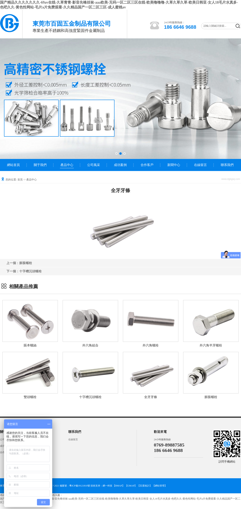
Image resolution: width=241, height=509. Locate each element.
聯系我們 (227, 165)
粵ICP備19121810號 (79, 485)
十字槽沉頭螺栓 (24, 271)
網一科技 (107, 485)
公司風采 (93, 165)
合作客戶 (147, 165)
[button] (116, 153)
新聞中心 (173, 165)
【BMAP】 (119, 485)
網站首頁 (13, 165)
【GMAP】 (131, 485)
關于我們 (40, 165)
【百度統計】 (144, 485)
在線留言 (200, 165)
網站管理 (159, 485)
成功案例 (120, 165)
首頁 (20, 179)
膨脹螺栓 (19, 263)
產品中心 (66, 165)
